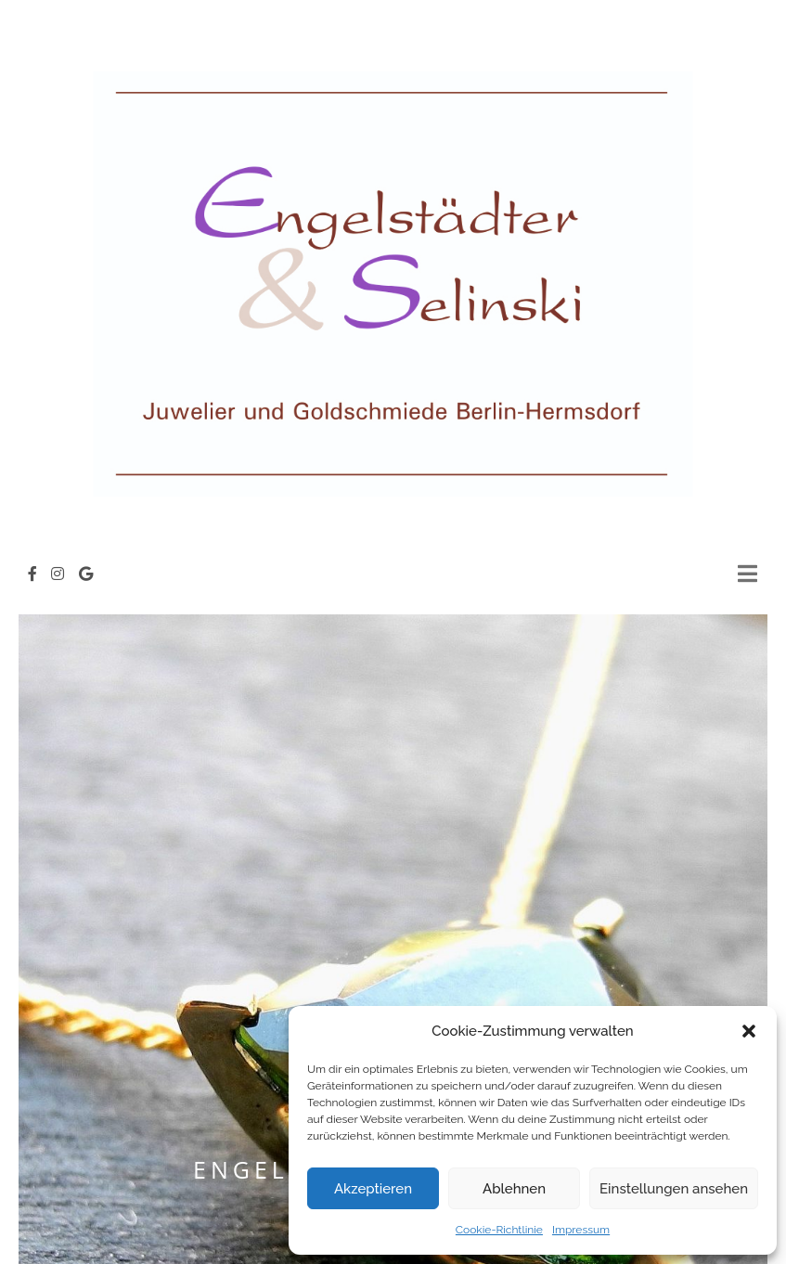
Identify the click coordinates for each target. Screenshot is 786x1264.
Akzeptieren (373, 1188)
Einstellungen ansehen (673, 1188)
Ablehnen (514, 1188)
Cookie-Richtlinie (499, 1229)
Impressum (581, 1229)
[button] (749, 1031)
